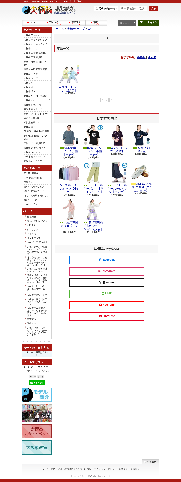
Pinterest (107, 316)
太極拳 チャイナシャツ (35, 39)
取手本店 (31, 233)
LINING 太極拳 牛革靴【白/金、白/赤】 (141, 177)
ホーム (32, 23)
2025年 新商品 (31, 173)
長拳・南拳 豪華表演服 (35, 69)
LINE (107, 293)
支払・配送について (53, 23)
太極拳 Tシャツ (31, 35)
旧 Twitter (107, 282)
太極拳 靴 (28, 82)
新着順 (152, 57)
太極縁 (89, 476)
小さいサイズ (30, 204)
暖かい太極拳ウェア (34, 186)
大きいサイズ (30, 200)
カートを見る (148, 22)
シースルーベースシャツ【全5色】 (69, 177)
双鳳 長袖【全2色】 (141, 139)
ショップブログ (75, 23)
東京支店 (31, 319)
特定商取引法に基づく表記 (78, 469)
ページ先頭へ (150, 461)
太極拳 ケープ (31, 78)
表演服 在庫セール (33, 109)
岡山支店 (31, 323)
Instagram (106, 270)
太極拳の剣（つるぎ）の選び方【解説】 (36, 288)
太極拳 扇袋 (30, 91)
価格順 (141, 57)
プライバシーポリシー (105, 469)
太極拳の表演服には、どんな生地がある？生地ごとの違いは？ (37, 311)
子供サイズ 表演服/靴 (34, 143)
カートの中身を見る (36, 347)
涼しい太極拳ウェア (34, 191)
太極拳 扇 (28, 87)
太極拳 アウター (32, 74)
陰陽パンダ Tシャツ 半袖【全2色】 (93, 140)
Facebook (107, 259)
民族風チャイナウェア (35, 161)
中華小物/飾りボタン (34, 156)
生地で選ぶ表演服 (33, 178)
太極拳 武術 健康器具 (34, 148)
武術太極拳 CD (31, 118)
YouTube (107, 304)
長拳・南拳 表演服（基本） (35, 63)
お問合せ (96, 23)
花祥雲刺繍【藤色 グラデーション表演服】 (93, 215)
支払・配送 (56, 469)
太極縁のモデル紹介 (37, 242)
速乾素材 (28, 182)
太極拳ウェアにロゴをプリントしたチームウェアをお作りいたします (37, 331)
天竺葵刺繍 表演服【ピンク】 (69, 215)
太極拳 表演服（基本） (35, 53)
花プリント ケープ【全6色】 (69, 78)
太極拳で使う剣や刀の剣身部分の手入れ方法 (37, 301)
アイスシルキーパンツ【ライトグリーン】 (93, 177)
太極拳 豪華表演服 (33, 57)
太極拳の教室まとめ (37, 295)
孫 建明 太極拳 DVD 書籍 (36, 131)
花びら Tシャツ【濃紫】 (117, 139)
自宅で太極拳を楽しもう (36, 195)
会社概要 (31, 216)
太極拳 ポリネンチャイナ (36, 44)
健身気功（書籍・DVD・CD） (36, 137)
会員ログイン (127, 22)
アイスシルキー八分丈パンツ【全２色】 (117, 177)
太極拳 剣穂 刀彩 (32, 105)
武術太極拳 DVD (32, 122)
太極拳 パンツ (31, 48)
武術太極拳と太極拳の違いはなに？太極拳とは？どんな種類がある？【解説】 (37, 279)
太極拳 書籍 (30, 127)
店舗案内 (134, 469)
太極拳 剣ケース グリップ (37, 100)
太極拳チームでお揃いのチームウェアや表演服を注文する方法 (37, 250)
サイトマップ (34, 238)
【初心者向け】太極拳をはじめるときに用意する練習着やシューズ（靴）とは (37, 261)
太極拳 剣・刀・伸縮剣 (35, 96)
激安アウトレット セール (36, 113)
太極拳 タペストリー (34, 152)
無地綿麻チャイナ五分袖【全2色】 (69, 140)
